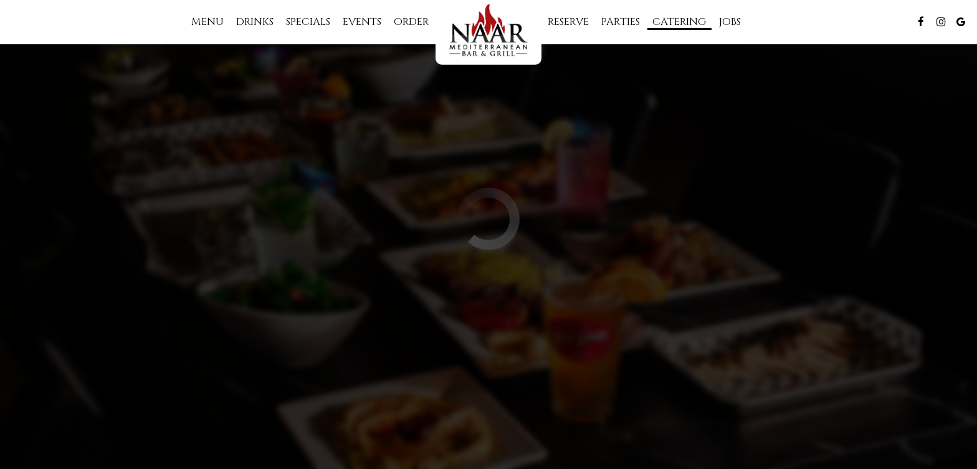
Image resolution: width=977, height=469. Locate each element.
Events (362, 22)
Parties (620, 22)
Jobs (730, 22)
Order (411, 22)
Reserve (568, 22)
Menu (207, 22)
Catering (679, 22)
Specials (308, 22)
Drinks (255, 22)
